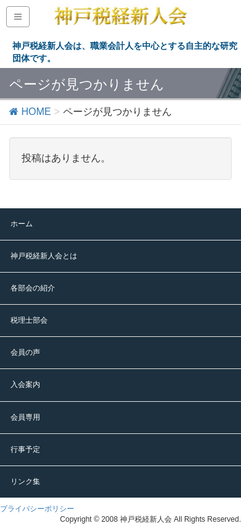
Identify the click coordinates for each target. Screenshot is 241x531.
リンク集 (25, 481)
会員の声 (25, 352)
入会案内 (25, 384)
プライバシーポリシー (37, 508)
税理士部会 (29, 320)
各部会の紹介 (33, 288)
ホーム (22, 223)
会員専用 (25, 417)
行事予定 (25, 449)
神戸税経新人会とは (44, 256)
